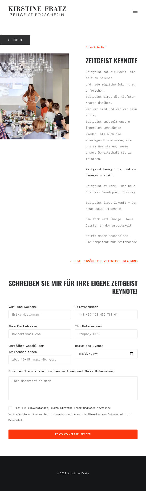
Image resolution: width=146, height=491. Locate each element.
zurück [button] (15, 40)
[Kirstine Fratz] (37, 11)
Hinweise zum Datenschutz (106, 414)
